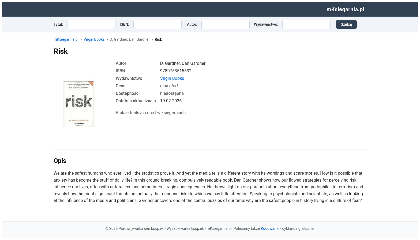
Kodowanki (270, 228)
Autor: (192, 24)
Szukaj (346, 24)
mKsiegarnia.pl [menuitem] (345, 9)
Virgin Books (94, 39)
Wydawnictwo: (266, 24)
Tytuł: (58, 24)
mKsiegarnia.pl (66, 39)
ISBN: (124, 24)
